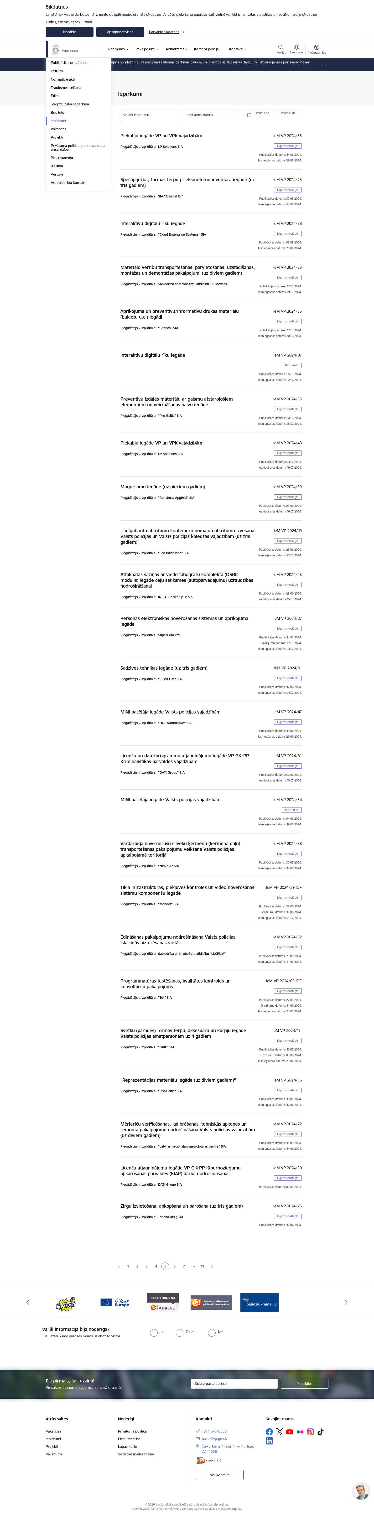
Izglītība (57, 230)
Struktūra (58, 102)
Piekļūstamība (62, 222)
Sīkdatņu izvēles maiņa (136, 1454)
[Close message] (323, 64)
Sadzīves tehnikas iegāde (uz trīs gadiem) (164, 668)
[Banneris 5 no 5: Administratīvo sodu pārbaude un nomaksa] (211, 1302)
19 (202, 1266)
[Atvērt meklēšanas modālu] (281, 50)
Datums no (262, 113)
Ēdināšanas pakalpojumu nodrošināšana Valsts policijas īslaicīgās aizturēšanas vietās (177, 940)
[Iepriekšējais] (27, 1302)
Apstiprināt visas (120, 32)
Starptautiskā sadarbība (70, 168)
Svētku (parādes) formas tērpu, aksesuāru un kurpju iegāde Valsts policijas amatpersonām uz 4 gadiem (183, 1033)
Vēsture (57, 239)
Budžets (57, 177)
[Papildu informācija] (219, 1460)
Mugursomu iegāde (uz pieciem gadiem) (162, 487)
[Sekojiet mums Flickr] (300, 1431)
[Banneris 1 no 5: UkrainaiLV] (259, 1302)
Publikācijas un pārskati (69, 127)
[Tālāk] (346, 1302)
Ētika (55, 160)
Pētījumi (57, 135)
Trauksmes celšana (66, 152)
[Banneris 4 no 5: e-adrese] (163, 1302)
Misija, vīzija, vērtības (67, 111)
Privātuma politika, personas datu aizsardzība (78, 212)
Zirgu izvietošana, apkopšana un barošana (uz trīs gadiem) (181, 1206)
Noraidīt (69, 32)
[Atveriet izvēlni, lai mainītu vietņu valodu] (296, 49)
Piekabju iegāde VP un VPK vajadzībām (161, 136)
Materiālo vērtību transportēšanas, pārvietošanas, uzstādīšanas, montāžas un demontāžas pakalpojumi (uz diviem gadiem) (187, 270)
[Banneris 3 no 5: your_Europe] (114, 1302)
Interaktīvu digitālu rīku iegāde (152, 223)
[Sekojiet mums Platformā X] (279, 1431)
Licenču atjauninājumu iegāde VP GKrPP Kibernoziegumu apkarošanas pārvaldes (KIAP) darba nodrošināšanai (180, 1170)
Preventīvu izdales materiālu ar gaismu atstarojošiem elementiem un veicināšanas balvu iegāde (176, 402)
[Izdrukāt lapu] (317, 92)
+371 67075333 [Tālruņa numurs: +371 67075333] (214, 1431)
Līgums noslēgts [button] (288, 146)
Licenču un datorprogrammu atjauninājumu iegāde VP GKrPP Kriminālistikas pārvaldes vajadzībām (184, 758)
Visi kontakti (219, 1475)
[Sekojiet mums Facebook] (269, 1431)
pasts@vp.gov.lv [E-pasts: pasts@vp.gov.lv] (214, 1438)
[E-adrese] (205, 1460)
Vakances (58, 193)
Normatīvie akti (63, 144)
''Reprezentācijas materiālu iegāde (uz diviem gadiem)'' (178, 1080)
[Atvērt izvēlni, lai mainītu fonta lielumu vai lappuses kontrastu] (316, 50)
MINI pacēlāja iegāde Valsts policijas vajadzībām (170, 712)
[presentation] (195, 1352)
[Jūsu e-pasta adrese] (234, 1384)
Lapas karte (127, 1446)
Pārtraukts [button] (292, 365)
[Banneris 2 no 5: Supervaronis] (66, 1302)
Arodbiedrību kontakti (68, 247)
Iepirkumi (58, 185)
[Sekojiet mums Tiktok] (320, 1431)
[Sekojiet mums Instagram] (310, 1431)
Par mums (54, 1454)
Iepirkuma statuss (200, 115)
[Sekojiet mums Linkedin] (269, 1440)
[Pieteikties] (304, 1384)
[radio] (156, 1332)
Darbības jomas (63, 119)
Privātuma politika (132, 1431)
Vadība (56, 94)
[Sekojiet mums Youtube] (289, 1431)
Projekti (57, 202)
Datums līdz (287, 113)
